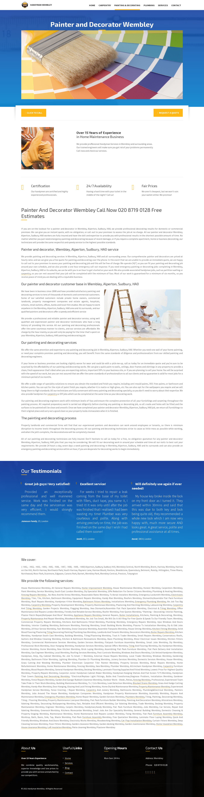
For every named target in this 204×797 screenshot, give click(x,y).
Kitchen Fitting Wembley (164, 628)
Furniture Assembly (92, 717)
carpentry (26, 273)
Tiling (50, 632)
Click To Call (33, 112)
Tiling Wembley (33, 608)
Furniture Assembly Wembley (167, 713)
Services (163, 5)
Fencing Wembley (141, 679)
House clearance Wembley (33, 727)
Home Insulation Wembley (169, 723)
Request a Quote (168, 112)
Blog (67, 767)
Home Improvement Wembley (97, 587)
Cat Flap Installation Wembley (136, 720)
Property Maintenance (32, 618)
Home (92, 5)
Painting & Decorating (127, 5)
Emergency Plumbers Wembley (59, 696)
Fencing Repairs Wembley (33, 594)
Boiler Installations (129, 615)
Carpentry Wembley (41, 604)
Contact (176, 5)
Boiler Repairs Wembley (162, 632)
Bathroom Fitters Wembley (96, 601)
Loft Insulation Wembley (59, 727)
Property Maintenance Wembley (154, 686)
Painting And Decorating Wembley (52, 676)
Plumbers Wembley (134, 696)
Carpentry (105, 5)
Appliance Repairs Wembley (87, 615)
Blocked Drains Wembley (145, 683)
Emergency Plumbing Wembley (150, 601)
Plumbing (149, 5)
